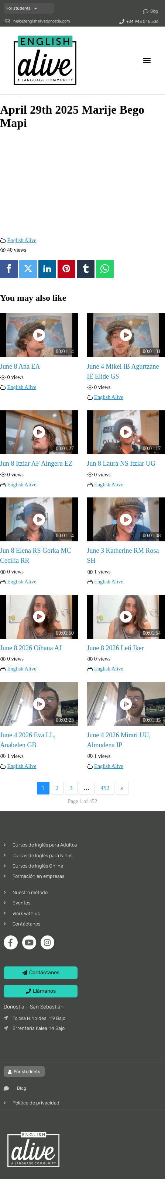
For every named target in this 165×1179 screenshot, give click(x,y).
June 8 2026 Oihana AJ (31, 648)
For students (21, 8)
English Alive (22, 240)
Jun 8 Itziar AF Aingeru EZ (36, 463)
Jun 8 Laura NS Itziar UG (121, 463)
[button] (147, 60)
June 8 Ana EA (20, 366)
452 (105, 788)
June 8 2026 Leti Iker (115, 648)
